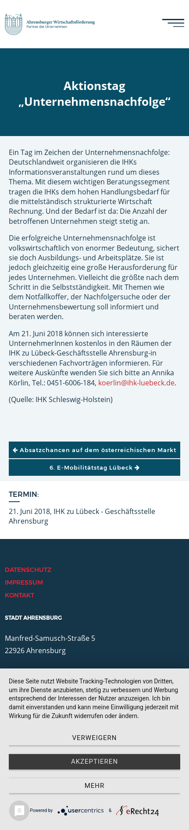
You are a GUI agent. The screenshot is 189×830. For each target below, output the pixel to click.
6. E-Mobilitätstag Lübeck (95, 467)
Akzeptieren (94, 761)
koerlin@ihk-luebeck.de (136, 383)
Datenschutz (28, 570)
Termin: (24, 494)
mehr (95, 786)
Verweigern (94, 738)
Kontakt (19, 595)
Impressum (24, 582)
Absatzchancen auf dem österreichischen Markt (94, 449)
